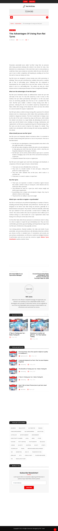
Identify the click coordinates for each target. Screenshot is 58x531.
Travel (23, 448)
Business (13, 428)
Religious (42, 441)
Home (12, 23)
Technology (14, 448)
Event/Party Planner (16, 438)
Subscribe (29, 487)
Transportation (36, 452)
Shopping (28, 445)
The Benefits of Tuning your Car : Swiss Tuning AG (33, 368)
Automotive (18, 23)
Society (36, 445)
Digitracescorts (24, 356)
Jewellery (13, 455)
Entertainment (24, 435)
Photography (33, 441)
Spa (12, 458)
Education (40, 431)
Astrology (14, 435)
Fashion (13, 441)
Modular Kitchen (20, 458)
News (33, 438)
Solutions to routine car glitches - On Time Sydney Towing (38, 334)
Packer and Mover (40, 455)
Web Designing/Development (35, 448)
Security (20, 445)
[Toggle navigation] (11, 17)
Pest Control (22, 441)
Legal (27, 438)
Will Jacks (13, 40)
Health (27, 452)
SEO (12, 452)
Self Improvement (29, 431)
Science (13, 445)
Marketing (19, 452)
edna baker (23, 389)
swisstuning (23, 364)
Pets (20, 455)
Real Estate (22, 428)
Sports (43, 445)
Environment (35, 435)
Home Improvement (16, 431)
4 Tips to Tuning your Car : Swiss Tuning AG (31, 377)
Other (39, 438)
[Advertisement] (29, 53)
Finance (40, 428)
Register (32, 1)
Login (25, 1)
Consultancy (28, 455)
